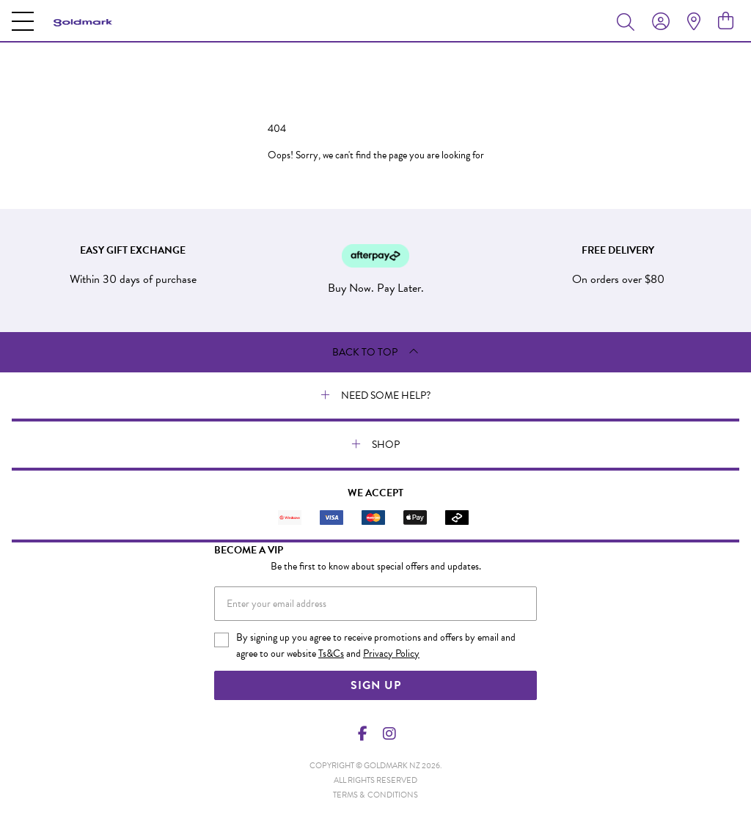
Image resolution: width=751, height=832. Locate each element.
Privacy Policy (391, 653)
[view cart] (725, 21)
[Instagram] (388, 734)
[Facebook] (363, 734)
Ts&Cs (331, 653)
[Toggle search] (628, 21)
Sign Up (376, 685)
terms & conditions (375, 795)
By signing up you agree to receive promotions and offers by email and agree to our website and (376, 646)
